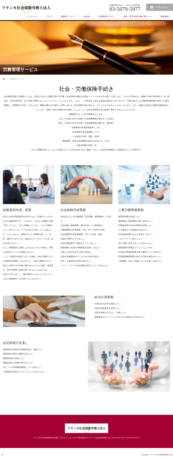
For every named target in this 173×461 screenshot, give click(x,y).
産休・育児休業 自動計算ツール (137, 16)
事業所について (68, 16)
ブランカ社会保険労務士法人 (162, 455)
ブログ (49, 16)
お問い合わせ (162, 7)
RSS (2, 454)
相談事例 (165, 16)
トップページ (32, 16)
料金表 (87, 16)
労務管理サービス (106, 16)
